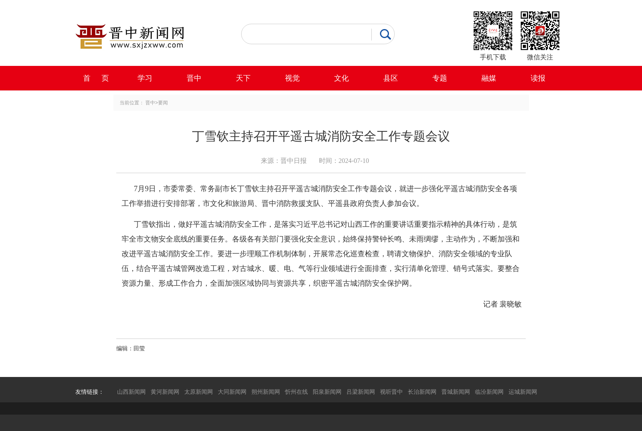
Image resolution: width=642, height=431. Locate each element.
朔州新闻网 (265, 391)
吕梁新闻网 (360, 391)
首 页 (96, 78)
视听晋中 (391, 391)
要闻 (163, 103)
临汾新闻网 (489, 391)
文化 (341, 78)
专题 (439, 78)
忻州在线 (296, 391)
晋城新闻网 (455, 391)
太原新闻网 (198, 391)
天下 (243, 78)
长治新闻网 (422, 391)
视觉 (292, 78)
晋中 (194, 78)
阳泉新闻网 (327, 391)
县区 (390, 78)
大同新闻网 (232, 391)
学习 (145, 78)
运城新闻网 (523, 391)
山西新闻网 (131, 391)
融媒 (489, 78)
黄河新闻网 (165, 391)
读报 (538, 78)
